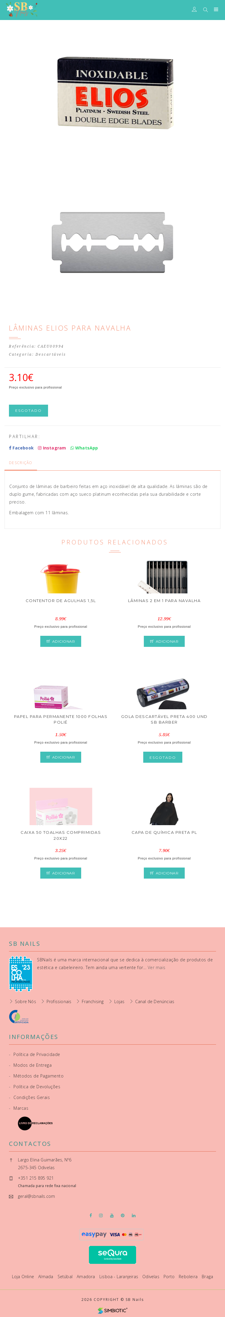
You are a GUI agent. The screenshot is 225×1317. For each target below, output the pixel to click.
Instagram (52, 448)
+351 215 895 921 (36, 1178)
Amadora (86, 1276)
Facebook (21, 448)
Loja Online (23, 1276)
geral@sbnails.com (36, 1196)
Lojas (119, 1001)
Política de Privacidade (34, 1054)
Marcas (18, 1108)
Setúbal (66, 1276)
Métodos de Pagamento (36, 1076)
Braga (207, 1276)
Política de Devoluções (34, 1086)
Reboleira (189, 1276)
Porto (170, 1276)
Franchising (93, 1001)
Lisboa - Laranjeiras (119, 1276)
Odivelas (151, 1276)
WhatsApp (84, 448)
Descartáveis (51, 354)
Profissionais (59, 1001)
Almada (46, 1276)
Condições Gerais (29, 1097)
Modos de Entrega (30, 1065)
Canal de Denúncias (155, 1001)
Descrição (21, 462)
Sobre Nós (25, 1001)
